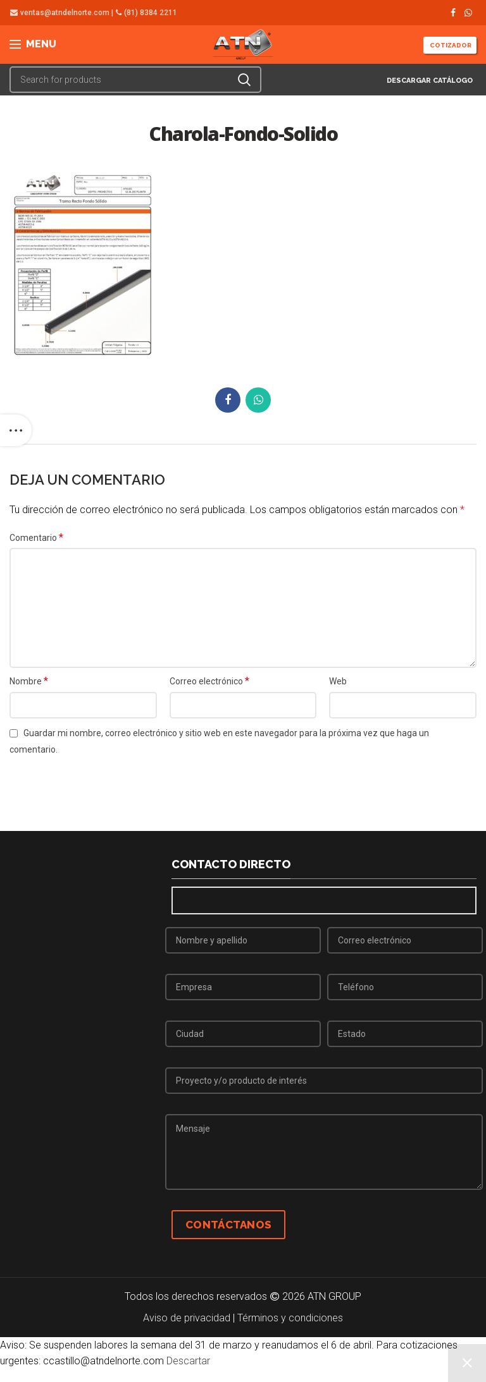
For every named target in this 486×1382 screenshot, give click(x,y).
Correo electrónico (209, 681)
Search (244, 79)
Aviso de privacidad (186, 1318)
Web (338, 681)
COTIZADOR (449, 45)
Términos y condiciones (290, 1318)
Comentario (36, 537)
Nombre (28, 681)
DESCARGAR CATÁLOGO (429, 80)
